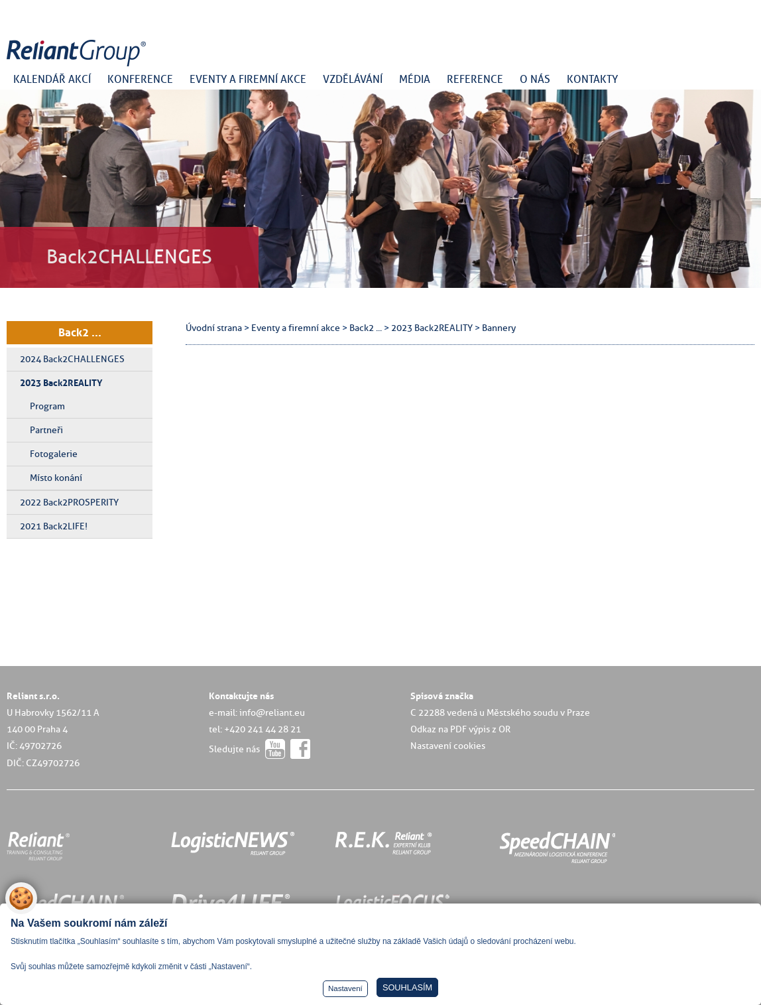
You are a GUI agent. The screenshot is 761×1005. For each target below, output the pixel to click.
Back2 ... (79, 332)
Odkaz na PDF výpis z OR (460, 729)
